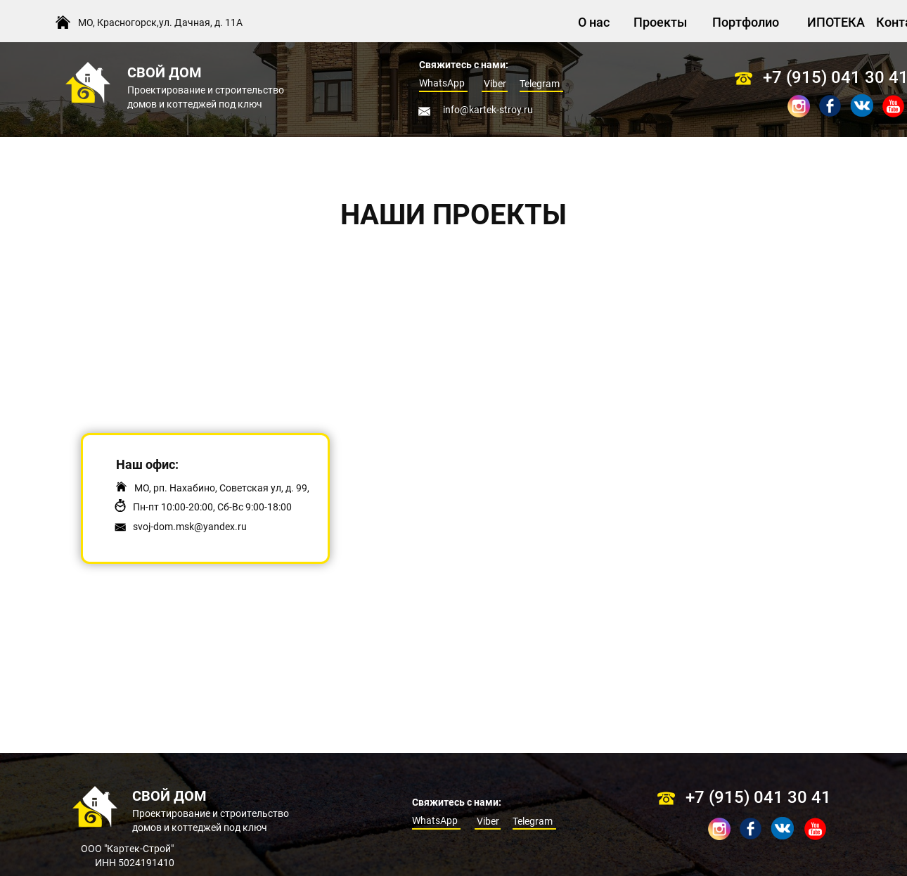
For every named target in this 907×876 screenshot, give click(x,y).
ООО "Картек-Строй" (128, 848)
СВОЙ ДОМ (164, 72)
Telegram (540, 83)
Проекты (660, 22)
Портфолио (745, 22)
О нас (594, 22)
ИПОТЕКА (836, 22)
